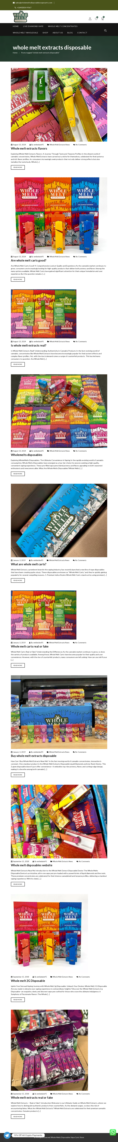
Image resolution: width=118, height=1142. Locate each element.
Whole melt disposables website (31, 865)
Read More (17, 167)
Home (16, 26)
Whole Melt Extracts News (60, 145)
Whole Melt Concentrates (63, 26)
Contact (82, 33)
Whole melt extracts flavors (29, 148)
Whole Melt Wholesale (25, 33)
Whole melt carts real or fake (30, 646)
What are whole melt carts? (28, 564)
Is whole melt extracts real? (28, 345)
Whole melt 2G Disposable (28, 980)
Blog (70, 33)
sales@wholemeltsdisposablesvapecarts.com (32, 3)
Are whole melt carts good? (28, 260)
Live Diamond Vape (33, 26)
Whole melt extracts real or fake (32, 1097)
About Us (58, 33)
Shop (45, 33)
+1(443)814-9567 (23, 7)
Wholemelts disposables (26, 455)
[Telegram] (7, 1135)
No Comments (81, 145)
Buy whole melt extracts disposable (34, 756)
